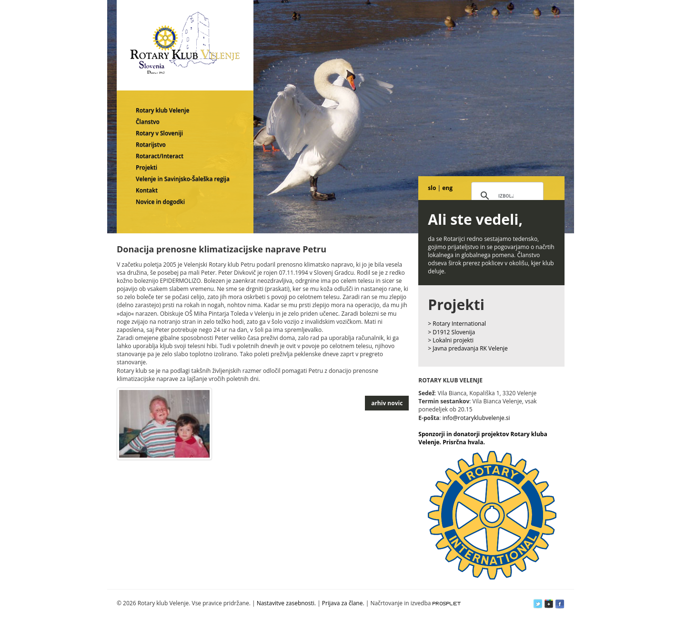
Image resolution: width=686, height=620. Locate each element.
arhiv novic (387, 403)
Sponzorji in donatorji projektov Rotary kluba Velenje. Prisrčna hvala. (482, 438)
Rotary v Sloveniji (159, 133)
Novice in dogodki (160, 202)
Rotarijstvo (151, 144)
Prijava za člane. (343, 603)
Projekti (146, 167)
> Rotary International (457, 324)
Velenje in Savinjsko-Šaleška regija (183, 179)
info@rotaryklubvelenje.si (476, 418)
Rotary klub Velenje (162, 110)
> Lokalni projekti (451, 340)
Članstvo (148, 122)
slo (432, 188)
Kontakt (147, 190)
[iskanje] (506, 196)
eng (447, 188)
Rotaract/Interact (159, 156)
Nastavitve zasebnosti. (286, 603)
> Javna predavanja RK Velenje (468, 348)
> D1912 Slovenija (451, 332)
